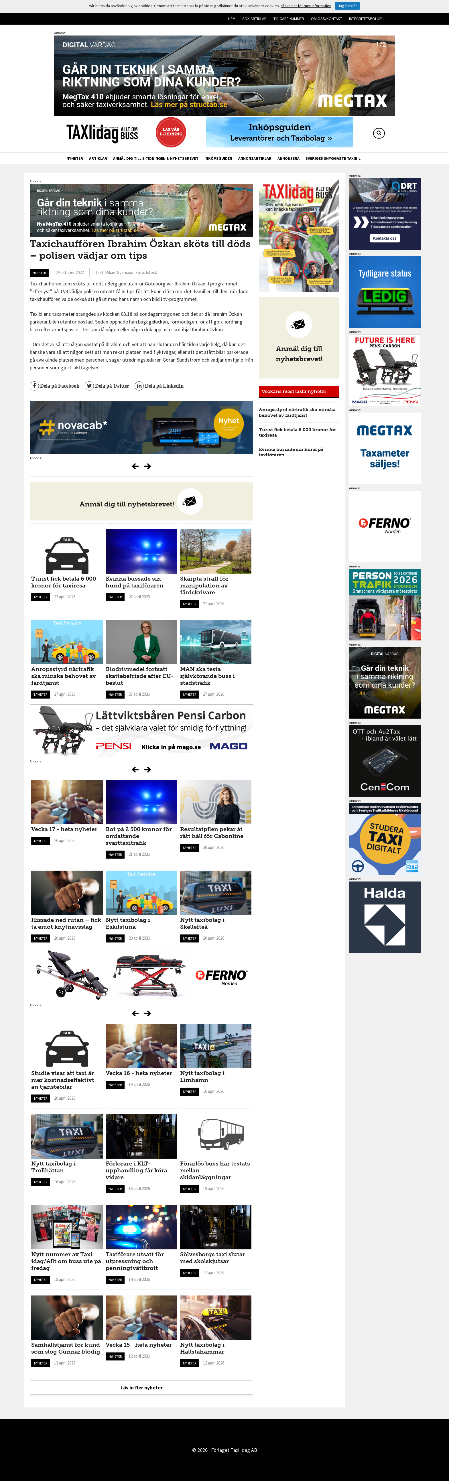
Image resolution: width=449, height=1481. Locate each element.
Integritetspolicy (365, 18)
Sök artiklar (254, 18)
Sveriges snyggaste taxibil (333, 158)
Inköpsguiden (218, 158)
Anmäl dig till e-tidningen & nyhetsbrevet (155, 158)
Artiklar (98, 158)
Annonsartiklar (254, 158)
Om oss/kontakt (326, 18)
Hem (231, 18)
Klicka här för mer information (306, 5)
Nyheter (74, 158)
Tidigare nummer (288, 18)
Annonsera (288, 158)
